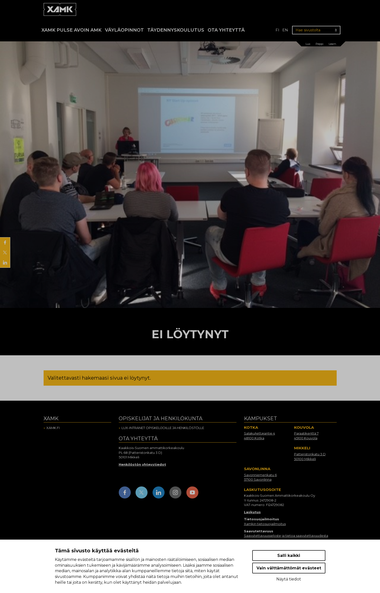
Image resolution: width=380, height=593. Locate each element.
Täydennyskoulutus (175, 30)
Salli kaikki (288, 555)
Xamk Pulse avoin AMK (71, 30)
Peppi (319, 44)
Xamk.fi (53, 428)
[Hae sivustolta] (316, 30)
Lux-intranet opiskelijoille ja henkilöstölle (162, 428)
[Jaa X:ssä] (5, 252)
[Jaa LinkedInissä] (5, 263)
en (285, 30)
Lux (308, 44)
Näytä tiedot (288, 579)
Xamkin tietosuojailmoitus (265, 524)
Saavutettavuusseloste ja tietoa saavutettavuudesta (286, 536)
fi (277, 30)
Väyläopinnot (124, 30)
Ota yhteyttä (226, 30)
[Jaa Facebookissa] (5, 242)
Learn (332, 44)
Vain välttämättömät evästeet (289, 568)
